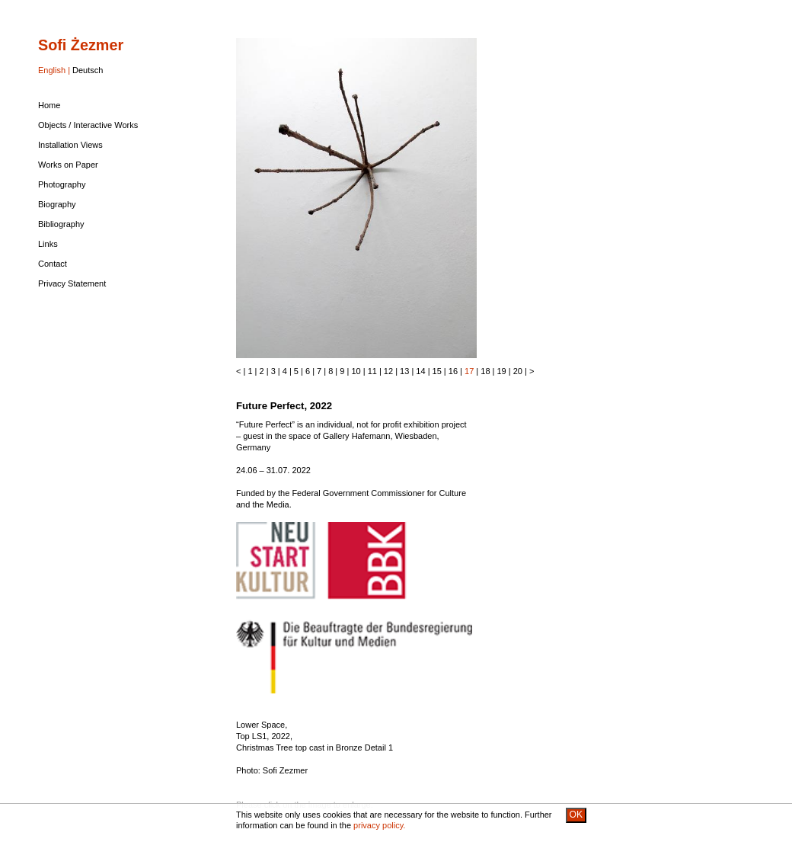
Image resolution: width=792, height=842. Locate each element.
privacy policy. (379, 825)
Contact (52, 263)
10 (355, 371)
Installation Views (70, 144)
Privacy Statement (72, 283)
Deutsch (87, 70)
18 (485, 371)
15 (437, 371)
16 (453, 371)
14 (420, 371)
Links (48, 243)
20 (517, 371)
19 (501, 371)
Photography (61, 184)
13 (404, 371)
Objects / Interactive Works (88, 125)
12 (388, 371)
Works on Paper (68, 164)
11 (372, 371)
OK (576, 814)
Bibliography (61, 224)
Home (49, 105)
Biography (57, 204)
